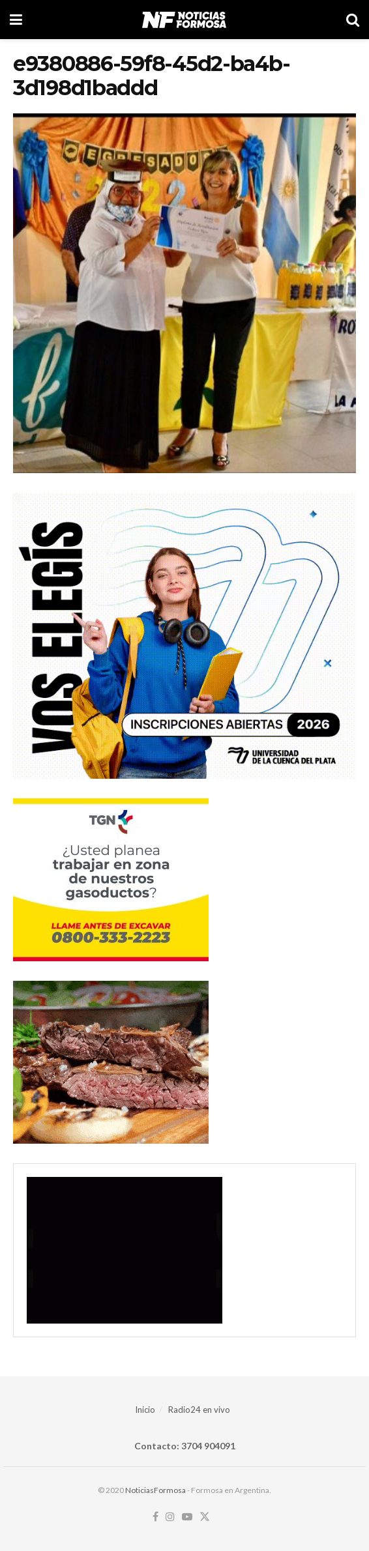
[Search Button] (352, 19)
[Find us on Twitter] (204, 1517)
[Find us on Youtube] (187, 1517)
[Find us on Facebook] (155, 1517)
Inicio (145, 1409)
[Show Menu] (16, 19)
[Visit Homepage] (184, 20)
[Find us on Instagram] (170, 1517)
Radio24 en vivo (199, 1409)
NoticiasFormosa (155, 1490)
